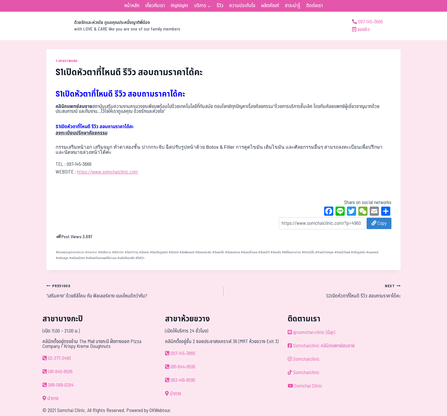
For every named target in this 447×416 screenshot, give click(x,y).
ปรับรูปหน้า (358, 252)
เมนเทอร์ (372, 252)
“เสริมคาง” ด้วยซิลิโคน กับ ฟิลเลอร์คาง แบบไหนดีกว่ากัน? (132, 291)
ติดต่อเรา (314, 5)
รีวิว (220, 5)
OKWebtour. (160, 410)
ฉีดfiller (118, 252)
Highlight (179, 5)
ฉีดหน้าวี (264, 252)
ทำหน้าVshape (324, 252)
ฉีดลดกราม (232, 252)
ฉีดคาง (144, 252)
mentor (91, 252)
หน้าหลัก (131, 5)
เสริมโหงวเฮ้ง (126, 258)
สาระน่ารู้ (292, 5)
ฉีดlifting (131, 252)
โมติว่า (139, 258)
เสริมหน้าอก (77, 258)
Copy (379, 223)
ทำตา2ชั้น (308, 252)
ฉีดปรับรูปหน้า (159, 252)
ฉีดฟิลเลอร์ (187, 252)
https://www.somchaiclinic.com (107, 172)
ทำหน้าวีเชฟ (342, 252)
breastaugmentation (70, 252)
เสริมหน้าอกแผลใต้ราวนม (101, 258)
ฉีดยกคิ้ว (218, 252)
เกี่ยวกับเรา (155, 5)
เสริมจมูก (62, 258)
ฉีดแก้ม (276, 252)
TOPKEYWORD (67, 61)
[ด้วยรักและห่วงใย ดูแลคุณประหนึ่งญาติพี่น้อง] (113, 26)
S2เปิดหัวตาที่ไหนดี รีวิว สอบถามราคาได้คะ (314, 291)
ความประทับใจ (242, 5)
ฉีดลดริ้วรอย (249, 252)
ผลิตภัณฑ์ (270, 5)
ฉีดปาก (174, 252)
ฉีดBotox (104, 252)
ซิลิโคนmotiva (291, 252)
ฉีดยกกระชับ (203, 252)
